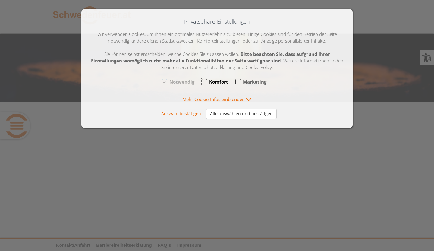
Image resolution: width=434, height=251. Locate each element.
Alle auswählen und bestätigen (241, 113)
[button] (217, 99)
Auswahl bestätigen (181, 113)
